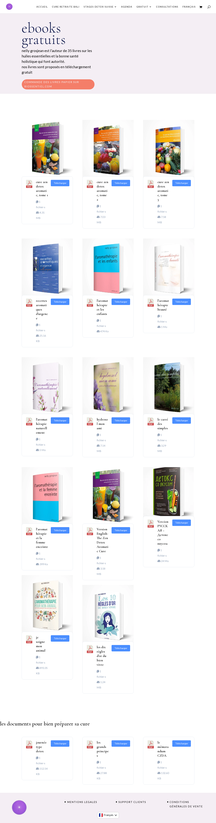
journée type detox (41, 746)
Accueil (42, 7)
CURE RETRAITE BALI (65, 7)
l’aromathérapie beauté (163, 305)
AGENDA (126, 7)
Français (189, 7)
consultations (167, 7)
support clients (132, 801)
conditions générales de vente (186, 804)
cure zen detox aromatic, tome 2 (102, 191)
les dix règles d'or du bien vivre (101, 656)
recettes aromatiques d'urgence (42, 309)
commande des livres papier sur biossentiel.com (51, 84)
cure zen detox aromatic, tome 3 (163, 191)
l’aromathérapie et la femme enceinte (42, 538)
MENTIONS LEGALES (82, 801)
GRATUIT (142, 7)
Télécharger (60, 183)
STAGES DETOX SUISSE (99, 7)
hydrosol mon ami (102, 423)
